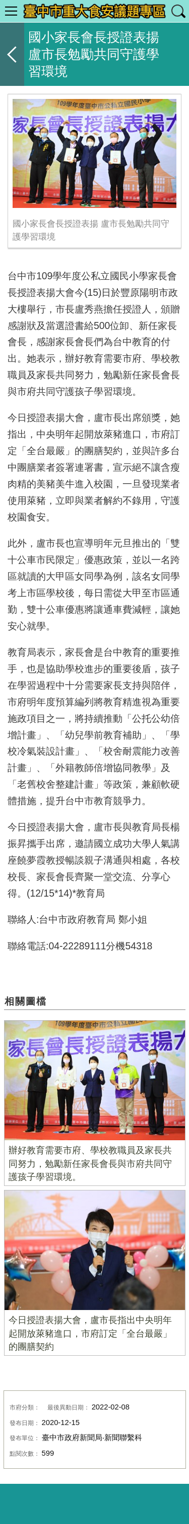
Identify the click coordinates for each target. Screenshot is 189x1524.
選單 (11, 11)
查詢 (178, 11)
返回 (12, 54)
